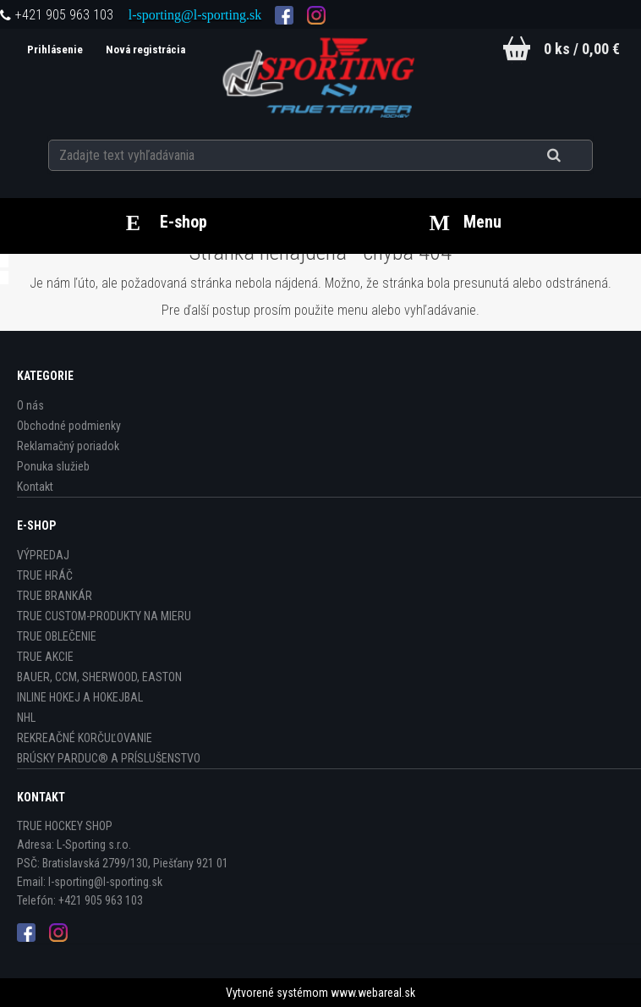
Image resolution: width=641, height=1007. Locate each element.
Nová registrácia (142, 49)
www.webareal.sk (373, 992)
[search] (574, 154)
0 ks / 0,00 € (582, 49)
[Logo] (320, 75)
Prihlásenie (52, 49)
